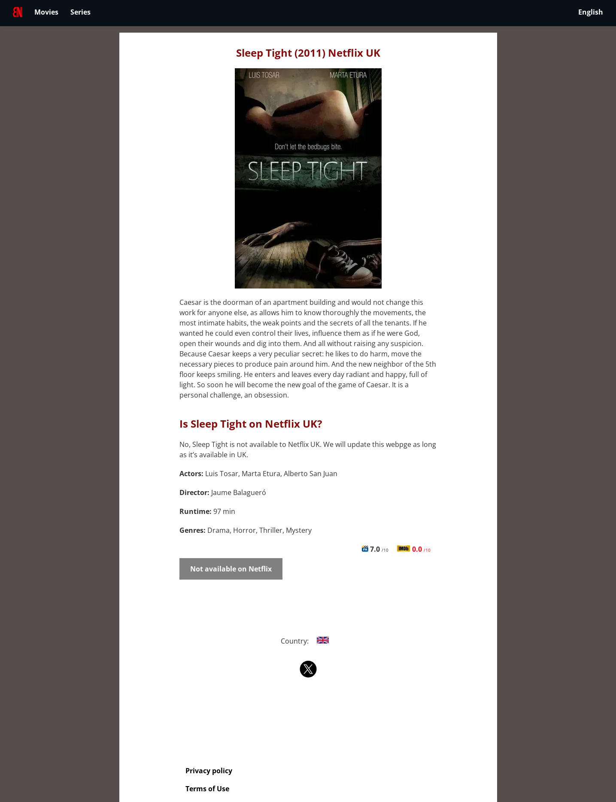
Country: (308, 641)
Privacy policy (208, 770)
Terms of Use (207, 788)
